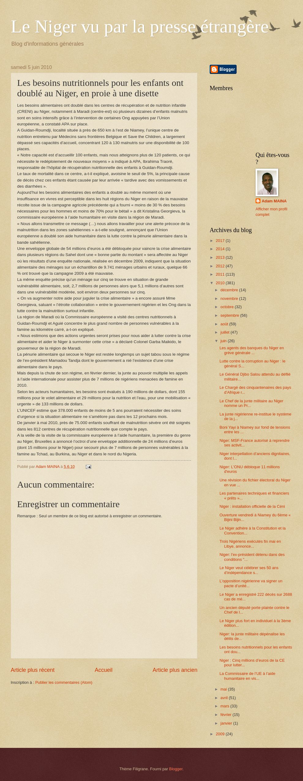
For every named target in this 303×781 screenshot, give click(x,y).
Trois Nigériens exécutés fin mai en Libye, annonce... (250, 543)
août (224, 324)
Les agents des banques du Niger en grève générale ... (251, 350)
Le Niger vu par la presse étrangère (140, 26)
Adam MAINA (274, 201)
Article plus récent (32, 670)
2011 (221, 274)
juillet (225, 332)
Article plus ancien (175, 670)
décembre (229, 290)
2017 (221, 240)
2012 (221, 266)
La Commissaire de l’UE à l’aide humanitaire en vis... (247, 675)
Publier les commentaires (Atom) (63, 682)
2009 (221, 734)
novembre (229, 298)
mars (225, 706)
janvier (226, 723)
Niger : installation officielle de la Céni (252, 506)
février (226, 714)
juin (224, 341)
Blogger (176, 769)
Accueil (103, 670)
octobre (227, 306)
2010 (221, 283)
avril (224, 697)
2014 (221, 249)
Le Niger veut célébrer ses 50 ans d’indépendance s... (249, 570)
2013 (221, 257)
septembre (230, 315)
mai (224, 689)
